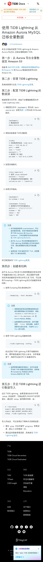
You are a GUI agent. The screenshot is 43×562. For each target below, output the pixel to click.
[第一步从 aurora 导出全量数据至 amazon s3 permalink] (24, 61)
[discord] (19, 531)
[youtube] (24, 531)
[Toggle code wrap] (35, 119)
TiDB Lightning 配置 (21, 260)
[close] (38, 548)
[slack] (31, 527)
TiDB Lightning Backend (21, 238)
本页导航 (22, 17)
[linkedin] (21, 527)
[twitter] (16, 527)
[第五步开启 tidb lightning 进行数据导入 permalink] (17, 387)
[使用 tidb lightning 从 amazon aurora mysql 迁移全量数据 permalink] (25, 37)
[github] (12, 527)
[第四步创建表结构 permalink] (28, 266)
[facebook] (26, 527)
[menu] (5, 3)
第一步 (24, 110)
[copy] (38, 119)
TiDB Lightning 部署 (25, 84)
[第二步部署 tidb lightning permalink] (39, 78)
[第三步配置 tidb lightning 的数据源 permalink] (12, 94)
